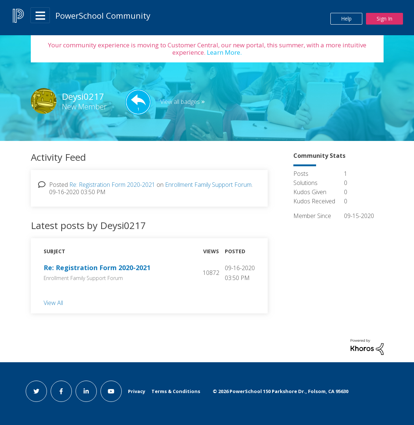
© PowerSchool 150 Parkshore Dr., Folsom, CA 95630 (280, 391)
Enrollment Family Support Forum (208, 185)
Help (346, 18)
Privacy (136, 391)
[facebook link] (61, 391)
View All (53, 302)
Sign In (384, 18)
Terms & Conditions (175, 391)
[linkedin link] (86, 391)
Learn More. (223, 52)
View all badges (180, 102)
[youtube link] (111, 391)
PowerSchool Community (102, 15)
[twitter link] (36, 391)
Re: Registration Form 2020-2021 (112, 185)
